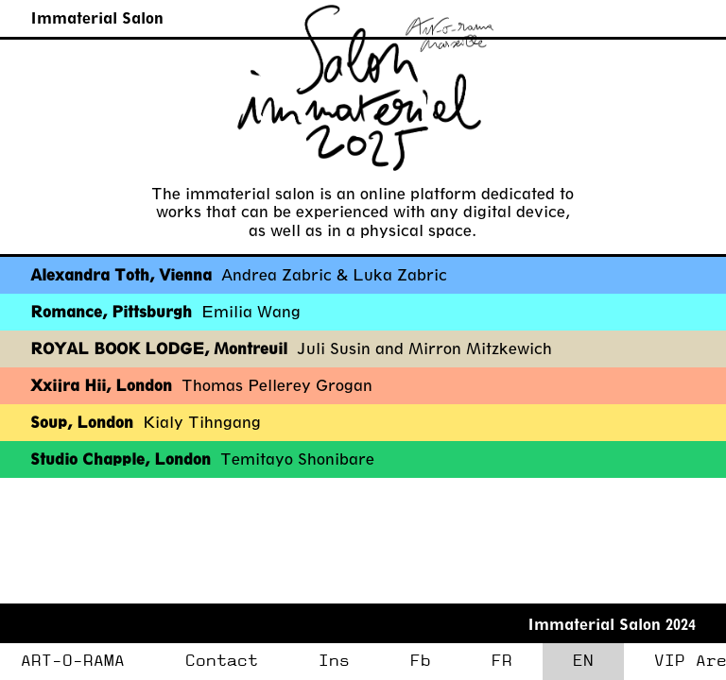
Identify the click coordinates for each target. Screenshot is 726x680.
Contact (221, 661)
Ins (334, 661)
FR (502, 661)
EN (583, 661)
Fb (420, 661)
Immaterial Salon (97, 17)
